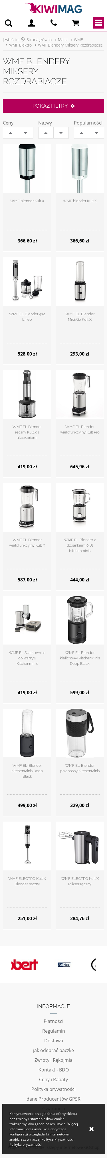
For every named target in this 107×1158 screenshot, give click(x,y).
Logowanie (31, 23)
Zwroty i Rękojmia (53, 1060)
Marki (63, 39)
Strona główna (39, 39)
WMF (78, 39)
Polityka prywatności (53, 1089)
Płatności (53, 1021)
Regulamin (53, 1031)
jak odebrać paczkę (53, 1050)
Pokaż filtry (50, 106)
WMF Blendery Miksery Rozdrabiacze (70, 45)
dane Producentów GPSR (53, 1099)
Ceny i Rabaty (53, 1079)
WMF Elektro (20, 45)
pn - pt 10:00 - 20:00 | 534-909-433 (53, 23)
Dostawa (53, 1040)
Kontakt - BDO (54, 1070)
